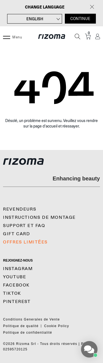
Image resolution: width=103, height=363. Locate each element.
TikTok (12, 293)
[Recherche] (77, 36)
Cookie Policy (56, 326)
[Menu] (6, 36)
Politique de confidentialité (27, 332)
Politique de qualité (20, 326)
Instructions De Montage (39, 217)
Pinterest (16, 301)
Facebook (16, 285)
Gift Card (16, 233)
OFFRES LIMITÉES (25, 242)
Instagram (18, 268)
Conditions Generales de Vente (31, 319)
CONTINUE (80, 18)
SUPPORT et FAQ (24, 225)
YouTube (14, 276)
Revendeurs (19, 209)
